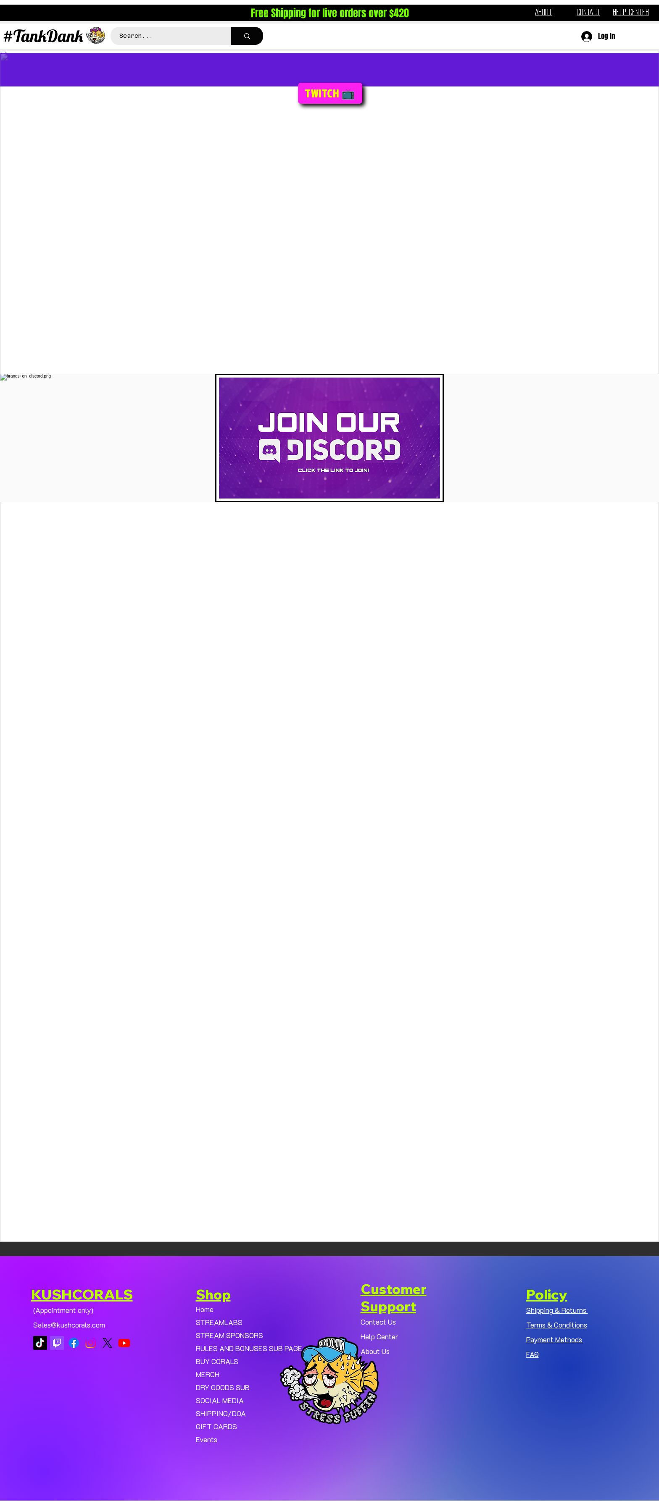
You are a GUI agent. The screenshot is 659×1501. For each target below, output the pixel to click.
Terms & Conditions (556, 1324)
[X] (107, 1343)
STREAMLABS (219, 1322)
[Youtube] (124, 1343)
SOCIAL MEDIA (220, 1400)
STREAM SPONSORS (229, 1335)
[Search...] (166, 36)
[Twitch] (57, 1343)
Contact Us (378, 1321)
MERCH (207, 1374)
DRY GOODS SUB (223, 1387)
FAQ (532, 1354)
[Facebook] (74, 1343)
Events (206, 1439)
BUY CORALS (217, 1361)
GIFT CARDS (216, 1426)
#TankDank (43, 35)
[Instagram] (91, 1343)
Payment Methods (555, 1339)
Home (205, 1309)
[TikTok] (40, 1343)
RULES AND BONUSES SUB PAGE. (245, 1348)
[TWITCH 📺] (330, 93)
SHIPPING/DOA (221, 1413)
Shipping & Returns (557, 1310)
